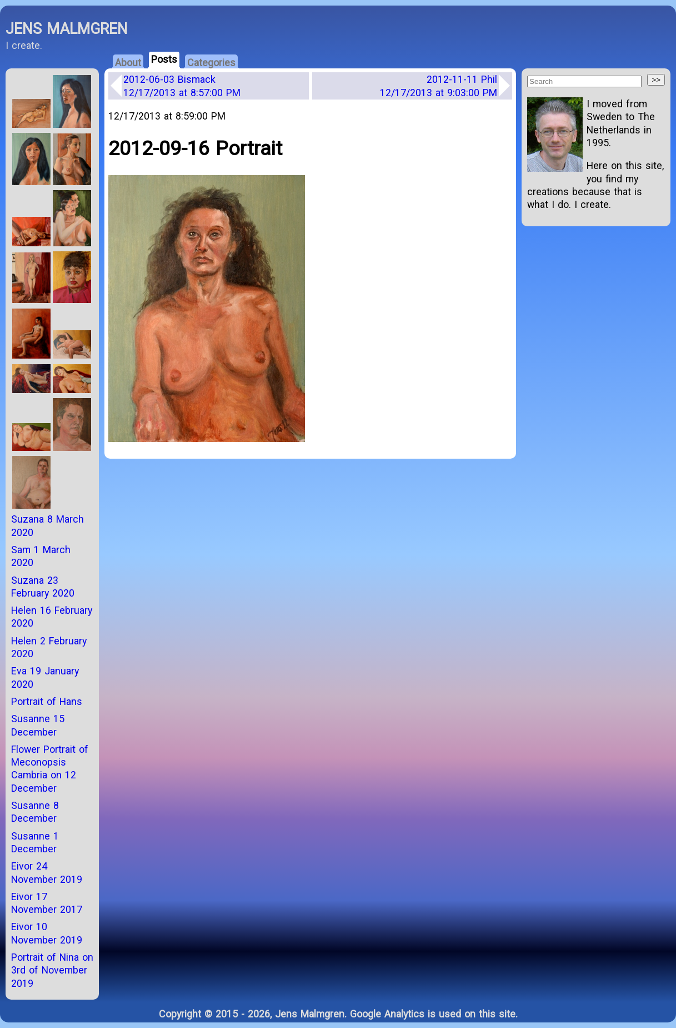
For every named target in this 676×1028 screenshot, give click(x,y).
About (128, 62)
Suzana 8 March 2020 (47, 525)
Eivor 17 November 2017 (46, 903)
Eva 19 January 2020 (45, 677)
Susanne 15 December (37, 725)
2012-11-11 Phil (438, 85)
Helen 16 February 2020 (51, 616)
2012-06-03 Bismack (182, 85)
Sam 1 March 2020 (41, 556)
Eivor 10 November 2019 (46, 933)
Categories (211, 62)
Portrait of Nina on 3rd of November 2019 (52, 970)
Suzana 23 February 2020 (42, 586)
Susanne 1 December (35, 842)
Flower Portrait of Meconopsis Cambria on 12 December (49, 768)
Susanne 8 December (35, 811)
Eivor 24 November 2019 (46, 872)
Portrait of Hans (46, 701)
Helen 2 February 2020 (49, 647)
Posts (164, 59)
